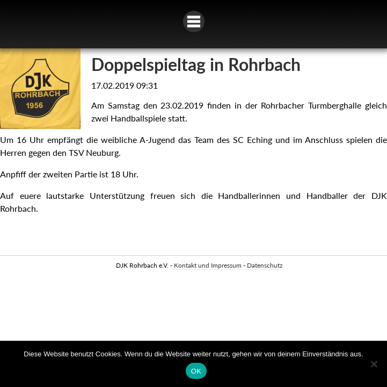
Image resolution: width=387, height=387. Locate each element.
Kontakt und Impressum (208, 265)
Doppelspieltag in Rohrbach (196, 64)
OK (196, 371)
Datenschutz (264, 265)
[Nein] (373, 364)
